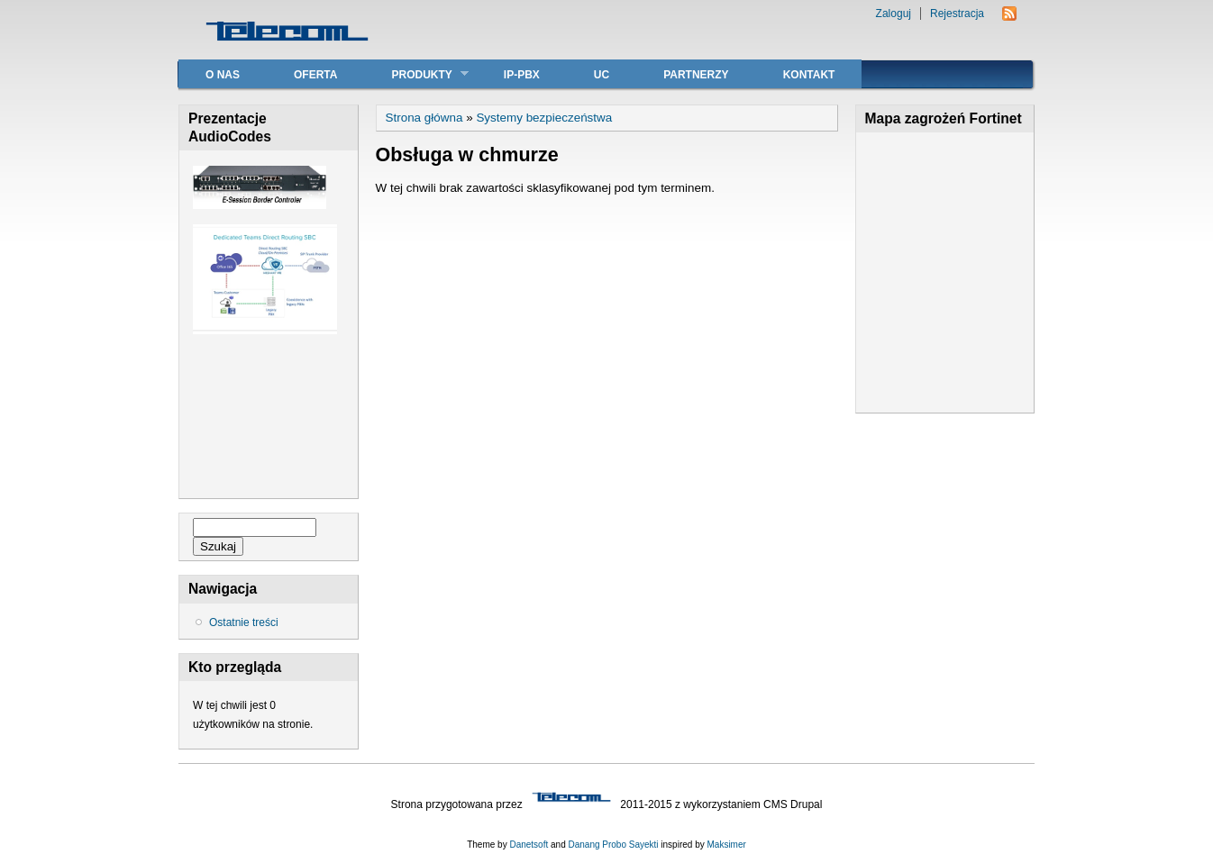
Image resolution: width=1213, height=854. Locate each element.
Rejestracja (957, 13)
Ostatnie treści (243, 622)
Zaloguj (893, 13)
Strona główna (424, 117)
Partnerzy (695, 74)
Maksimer (726, 844)
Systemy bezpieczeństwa (544, 117)
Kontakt (809, 74)
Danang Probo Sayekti (613, 844)
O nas (222, 74)
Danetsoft (528, 844)
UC (601, 74)
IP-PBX (522, 74)
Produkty (416, 74)
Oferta (315, 74)
